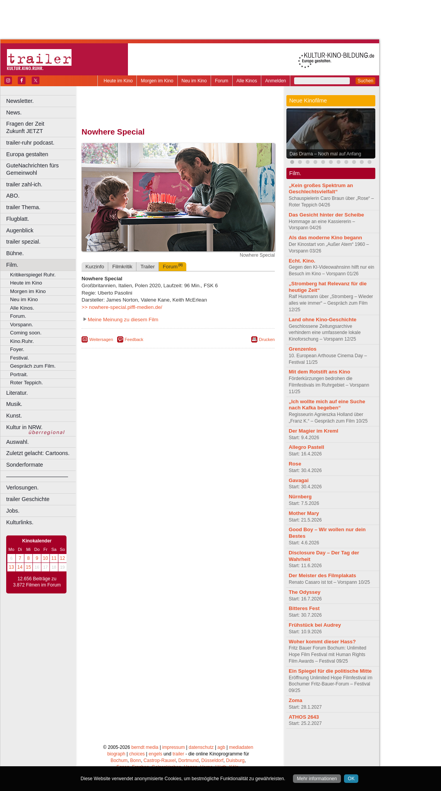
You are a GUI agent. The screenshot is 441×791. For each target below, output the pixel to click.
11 (53, 558)
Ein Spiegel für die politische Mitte (330, 671)
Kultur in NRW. (24, 427)
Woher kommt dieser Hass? (322, 641)
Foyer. (17, 349)
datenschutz (201, 747)
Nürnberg (300, 496)
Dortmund (188, 760)
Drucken (267, 339)
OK (351, 778)
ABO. (12, 196)
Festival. (19, 358)
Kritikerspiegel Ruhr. (33, 275)
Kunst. (14, 416)
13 (11, 567)
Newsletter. (20, 101)
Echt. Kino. (302, 261)
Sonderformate (24, 465)
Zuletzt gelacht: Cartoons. (38, 453)
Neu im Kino (194, 81)
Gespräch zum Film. (33, 366)
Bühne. (15, 253)
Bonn (135, 760)
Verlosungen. (22, 487)
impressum (173, 747)
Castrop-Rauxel (159, 760)
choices (137, 754)
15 (28, 567)
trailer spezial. (23, 242)
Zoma (295, 700)
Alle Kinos (247, 81)
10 (45, 558)
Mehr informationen (317, 778)
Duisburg (235, 760)
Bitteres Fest (304, 608)
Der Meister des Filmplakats (322, 575)
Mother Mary (304, 513)
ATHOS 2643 (304, 717)
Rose (295, 464)
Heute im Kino (118, 81)
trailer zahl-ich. (24, 184)
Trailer (147, 266)
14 (19, 567)
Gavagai (298, 480)
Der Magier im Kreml (313, 431)
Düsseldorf (212, 760)
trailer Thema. (23, 207)
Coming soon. (25, 333)
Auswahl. (17, 442)
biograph (116, 754)
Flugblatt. (17, 219)
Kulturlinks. (19, 522)
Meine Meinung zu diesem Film (123, 319)
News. (14, 112)
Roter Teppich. (26, 382)
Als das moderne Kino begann (325, 237)
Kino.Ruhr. (22, 341)
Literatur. (17, 393)
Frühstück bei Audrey (315, 625)
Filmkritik (122, 266)
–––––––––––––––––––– (37, 476)
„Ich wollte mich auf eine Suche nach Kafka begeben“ (327, 405)
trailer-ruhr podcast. (30, 143)
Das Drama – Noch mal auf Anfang (325, 154)
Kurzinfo (94, 266)
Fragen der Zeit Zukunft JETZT (42, 127)
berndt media (144, 747)
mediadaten (241, 747)
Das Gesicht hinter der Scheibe (326, 215)
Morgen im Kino (157, 81)
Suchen (365, 81)
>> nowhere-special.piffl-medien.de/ (122, 307)
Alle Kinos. (22, 308)
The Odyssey (304, 592)
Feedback (134, 339)
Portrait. (19, 374)
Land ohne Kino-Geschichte (322, 319)
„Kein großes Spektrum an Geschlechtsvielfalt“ (321, 188)
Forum (221, 81)
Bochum (119, 760)
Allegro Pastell (306, 447)
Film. (12, 265)
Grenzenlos (303, 349)
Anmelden (275, 81)
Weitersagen (101, 339)
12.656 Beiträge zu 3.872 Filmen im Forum (37, 582)
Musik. (14, 404)
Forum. (18, 316)
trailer (178, 754)
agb (221, 747)
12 (62, 558)
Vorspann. (21, 324)
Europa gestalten (27, 154)
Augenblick (19, 230)
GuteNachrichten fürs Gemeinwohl (32, 169)
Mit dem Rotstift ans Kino (319, 372)
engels (155, 754)
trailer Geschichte (27, 499)
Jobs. (12, 511)
